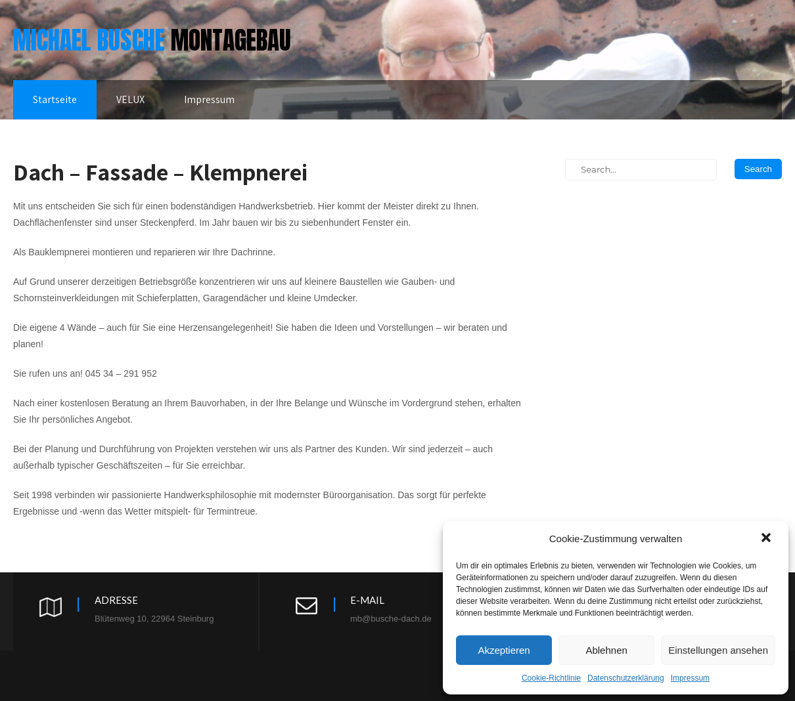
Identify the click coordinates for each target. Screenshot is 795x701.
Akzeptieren (504, 650)
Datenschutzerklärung (625, 678)
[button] (767, 539)
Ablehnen (606, 650)
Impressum (690, 678)
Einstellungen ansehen (718, 650)
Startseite (55, 99)
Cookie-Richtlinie (551, 678)
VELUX (130, 99)
